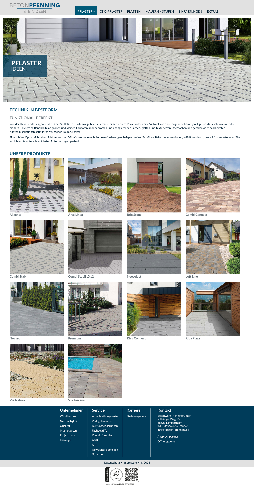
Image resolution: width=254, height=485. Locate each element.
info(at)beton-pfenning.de (173, 429)
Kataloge (65, 440)
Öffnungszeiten (167, 441)
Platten (134, 11)
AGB (95, 440)
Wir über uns (68, 416)
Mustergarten (68, 430)
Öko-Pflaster (111, 11)
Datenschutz (112, 462)
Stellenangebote (136, 416)
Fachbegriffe (99, 430)
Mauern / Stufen (159, 11)
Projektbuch (67, 435)
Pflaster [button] (85, 11)
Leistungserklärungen (105, 426)
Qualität (65, 426)
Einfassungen (190, 11)
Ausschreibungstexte (105, 416)
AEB (94, 445)
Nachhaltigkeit (69, 421)
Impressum (130, 462)
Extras (213, 11)
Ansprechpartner (168, 436)
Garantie (97, 454)
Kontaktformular (102, 435)
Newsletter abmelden (105, 449)
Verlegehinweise (102, 421)
